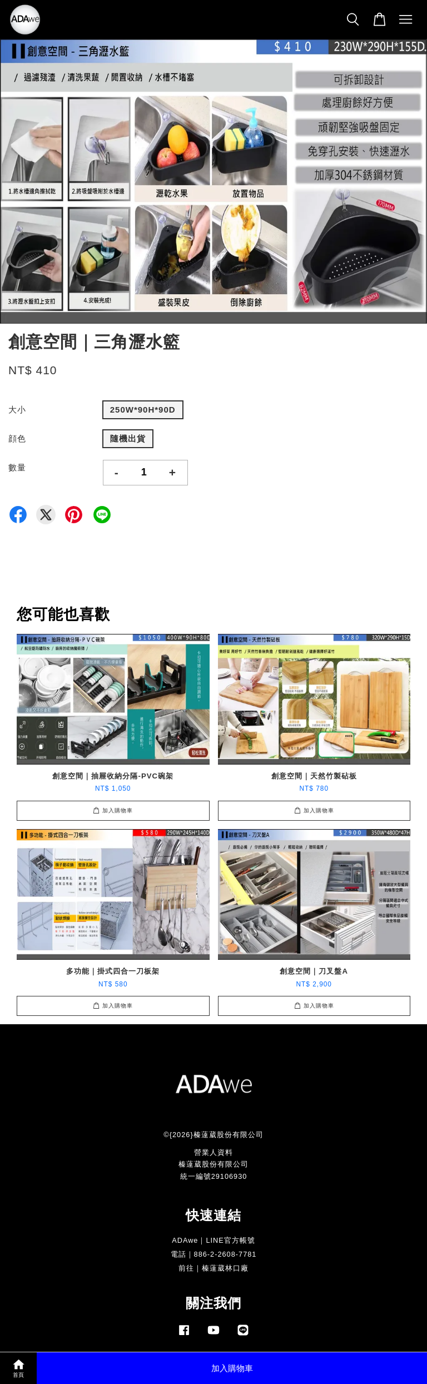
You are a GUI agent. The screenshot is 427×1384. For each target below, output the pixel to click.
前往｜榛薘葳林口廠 (213, 1268)
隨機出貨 (128, 438)
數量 (17, 467)
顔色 (17, 438)
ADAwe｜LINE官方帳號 (213, 1240)
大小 (17, 409)
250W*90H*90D (143, 409)
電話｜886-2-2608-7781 (214, 1254)
